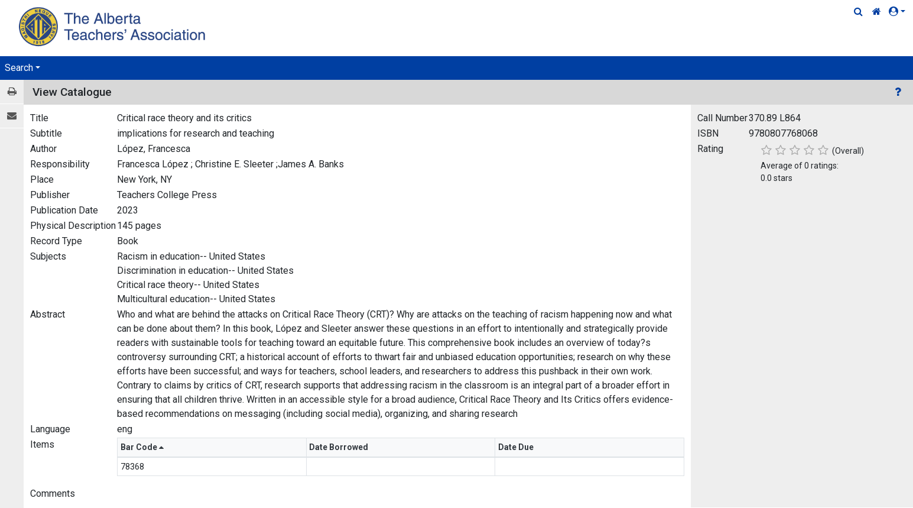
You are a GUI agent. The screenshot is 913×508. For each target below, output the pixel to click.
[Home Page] (114, 26)
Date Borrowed (339, 447)
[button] (899, 12)
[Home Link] (876, 12)
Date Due (516, 447)
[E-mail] (12, 116)
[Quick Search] (858, 12)
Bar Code (142, 447)
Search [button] (19, 67)
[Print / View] (12, 92)
